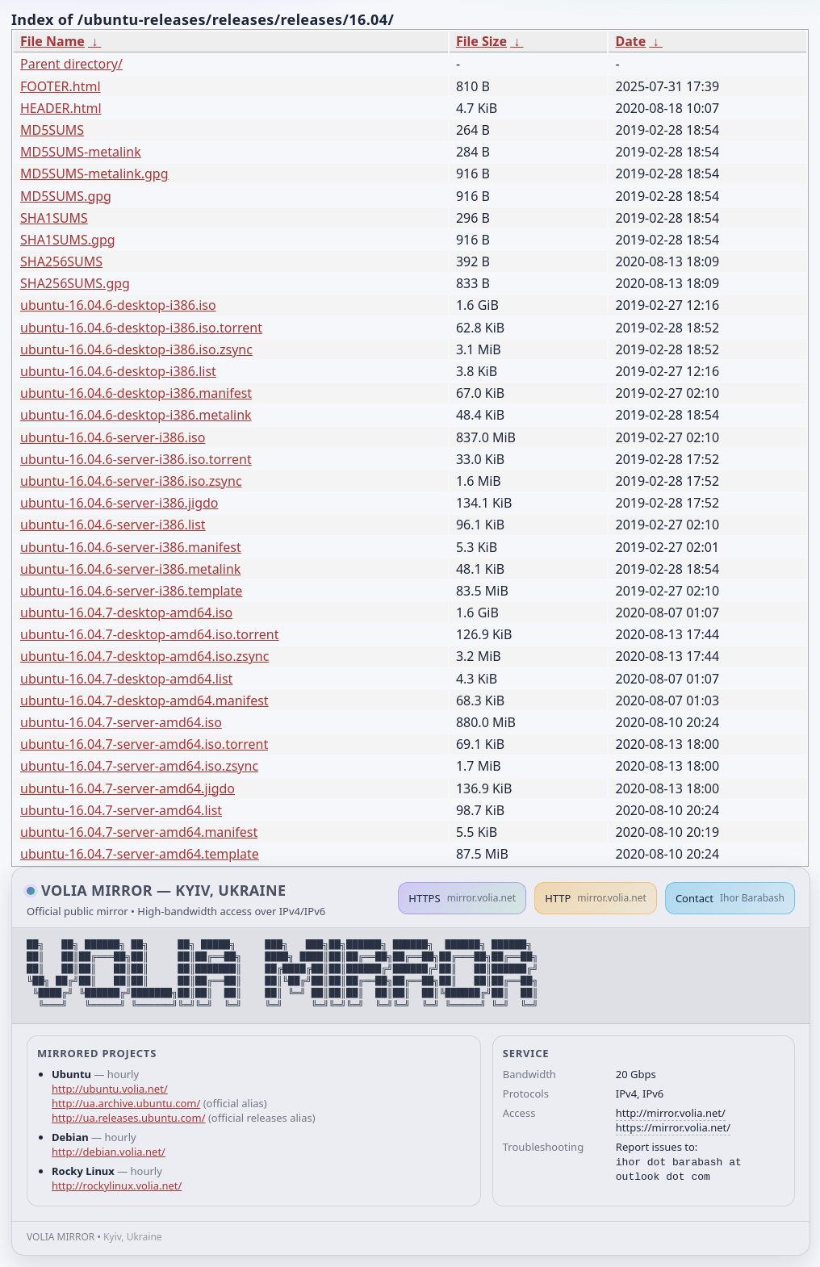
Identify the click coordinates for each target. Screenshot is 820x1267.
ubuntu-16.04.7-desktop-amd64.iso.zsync (144, 656)
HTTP (595, 898)
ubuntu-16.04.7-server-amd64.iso (121, 722)
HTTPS (462, 898)
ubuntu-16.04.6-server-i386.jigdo (119, 503)
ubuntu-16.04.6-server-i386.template (131, 591)
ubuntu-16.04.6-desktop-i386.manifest (136, 393)
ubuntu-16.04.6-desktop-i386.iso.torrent (141, 328)
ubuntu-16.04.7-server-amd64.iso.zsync (139, 766)
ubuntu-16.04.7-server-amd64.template (139, 854)
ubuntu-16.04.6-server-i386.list (113, 524)
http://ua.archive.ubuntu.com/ (126, 1103)
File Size (481, 41)
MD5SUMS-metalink (80, 152)
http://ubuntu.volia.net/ (110, 1088)
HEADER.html (61, 108)
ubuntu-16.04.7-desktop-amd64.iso (126, 612)
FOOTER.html (60, 86)
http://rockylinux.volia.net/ (117, 1185)
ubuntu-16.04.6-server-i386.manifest (130, 547)
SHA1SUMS (54, 218)
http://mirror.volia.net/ (671, 1113)
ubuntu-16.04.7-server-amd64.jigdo (127, 788)
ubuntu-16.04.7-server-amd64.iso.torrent (144, 744)
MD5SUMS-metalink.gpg (94, 173)
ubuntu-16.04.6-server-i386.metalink (130, 569)
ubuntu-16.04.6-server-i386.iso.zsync (131, 481)
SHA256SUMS (61, 261)
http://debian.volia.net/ (108, 1151)
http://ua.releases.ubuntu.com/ (128, 1117)
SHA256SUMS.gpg (75, 283)
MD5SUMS (52, 130)
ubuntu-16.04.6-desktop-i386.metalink (136, 415)
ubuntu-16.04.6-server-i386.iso (112, 437)
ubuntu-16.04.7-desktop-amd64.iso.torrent (149, 634)
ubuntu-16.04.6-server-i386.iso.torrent (136, 459)
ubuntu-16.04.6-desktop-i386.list (118, 371)
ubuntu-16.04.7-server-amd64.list (121, 810)
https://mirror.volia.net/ (673, 1127)
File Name (52, 41)
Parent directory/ (71, 64)
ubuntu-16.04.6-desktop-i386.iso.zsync (136, 349)
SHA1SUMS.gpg (67, 240)
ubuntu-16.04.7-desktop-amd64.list (126, 679)
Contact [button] (730, 898)
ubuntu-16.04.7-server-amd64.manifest (138, 832)
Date (630, 41)
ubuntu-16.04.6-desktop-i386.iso (118, 305)
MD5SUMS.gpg (65, 196)
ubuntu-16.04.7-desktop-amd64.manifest (144, 700)
